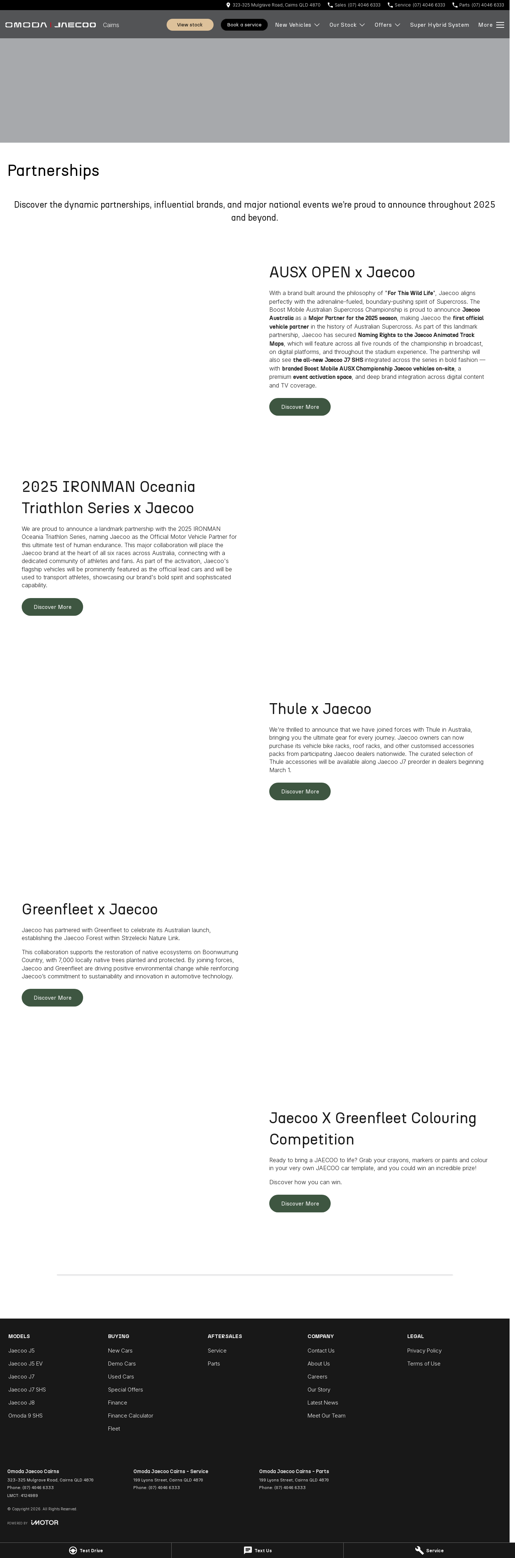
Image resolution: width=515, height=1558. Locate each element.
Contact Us (321, 1350)
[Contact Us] (273, 5)
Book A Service (244, 25)
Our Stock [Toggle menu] (348, 24)
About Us (319, 1363)
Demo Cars (122, 1363)
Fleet (114, 1428)
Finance (117, 1402)
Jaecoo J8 (21, 1402)
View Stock (190, 25)
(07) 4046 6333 (38, 1487)
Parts (214, 1363)
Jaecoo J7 (21, 1376)
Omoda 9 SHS (25, 1415)
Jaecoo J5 (21, 1350)
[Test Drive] (85, 1550)
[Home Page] (50, 24)
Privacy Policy (424, 1350)
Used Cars (121, 1376)
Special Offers (125, 1389)
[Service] (429, 1550)
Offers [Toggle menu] (388, 24)
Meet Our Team (327, 1415)
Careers (317, 1376)
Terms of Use (424, 1363)
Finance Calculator (130, 1415)
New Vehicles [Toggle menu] (298, 24)
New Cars (120, 1350)
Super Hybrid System (439, 24)
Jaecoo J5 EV (25, 1363)
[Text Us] (257, 1550)
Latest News (323, 1402)
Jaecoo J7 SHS (27, 1389)
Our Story (319, 1389)
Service (217, 1350)
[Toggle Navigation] (491, 25)
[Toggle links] (32, 1522)
